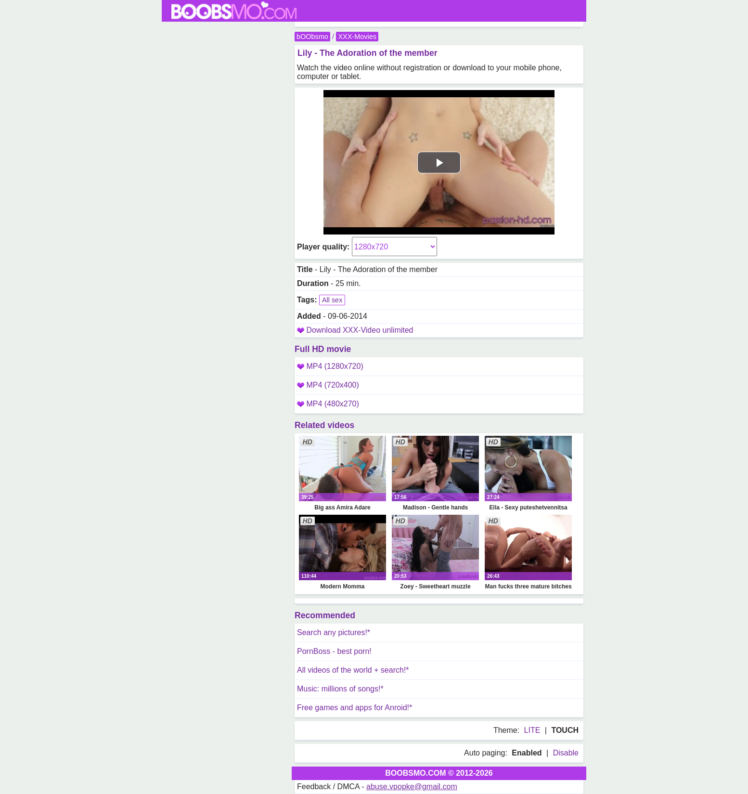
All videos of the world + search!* (353, 670)
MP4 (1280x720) (330, 366)
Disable (566, 753)
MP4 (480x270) (328, 404)
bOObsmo (312, 36)
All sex (332, 300)
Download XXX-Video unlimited (359, 330)
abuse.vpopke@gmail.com (411, 786)
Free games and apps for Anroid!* (354, 707)
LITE (532, 730)
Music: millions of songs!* (340, 689)
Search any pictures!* (333, 632)
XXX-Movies (357, 36)
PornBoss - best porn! (334, 651)
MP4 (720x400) (328, 385)
